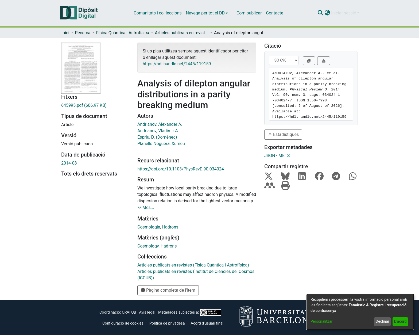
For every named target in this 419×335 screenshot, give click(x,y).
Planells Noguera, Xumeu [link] (161, 143)
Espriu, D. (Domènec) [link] (157, 137)
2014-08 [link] (69, 163)
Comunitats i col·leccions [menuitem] (157, 13)
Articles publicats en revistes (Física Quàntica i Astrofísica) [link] (181, 32)
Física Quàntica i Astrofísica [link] (122, 32)
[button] (320, 13)
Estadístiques (283, 134)
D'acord (400, 321)
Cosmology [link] (148, 246)
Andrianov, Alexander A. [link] (159, 124)
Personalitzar (321, 321)
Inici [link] (65, 32)
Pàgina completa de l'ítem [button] (168, 290)
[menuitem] (207, 13)
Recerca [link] (83, 32)
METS (284, 155)
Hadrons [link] (170, 227)
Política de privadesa (167, 323)
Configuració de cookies (122, 323)
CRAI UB (129, 312)
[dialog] (360, 312)
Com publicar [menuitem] (249, 13)
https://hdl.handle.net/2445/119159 (177, 63)
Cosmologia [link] (148, 227)
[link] (95, 105)
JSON (269, 155)
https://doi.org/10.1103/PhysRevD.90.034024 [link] (180, 169)
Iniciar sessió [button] (344, 13)
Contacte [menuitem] (274, 13)
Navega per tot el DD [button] (205, 13)
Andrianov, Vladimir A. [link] (158, 130)
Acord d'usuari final (207, 323)
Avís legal (147, 312)
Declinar (382, 321)
